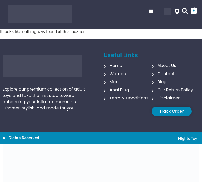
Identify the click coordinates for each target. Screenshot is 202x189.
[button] (151, 11)
